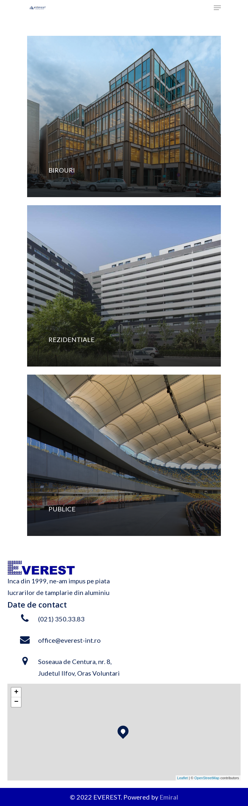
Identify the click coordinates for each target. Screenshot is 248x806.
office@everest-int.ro (69, 640)
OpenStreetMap (207, 778)
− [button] (16, 702)
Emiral (169, 797)
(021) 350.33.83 (61, 619)
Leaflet (182, 778)
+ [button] (16, 692)
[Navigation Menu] (217, 8)
